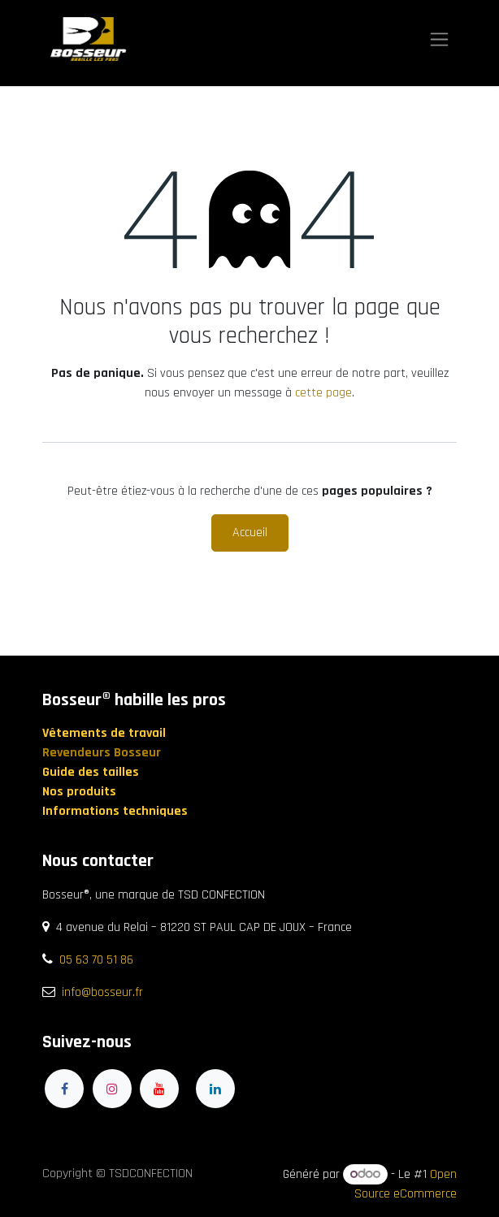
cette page (323, 392)
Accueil (249, 532)
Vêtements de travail (105, 733)
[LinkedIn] (215, 1088)
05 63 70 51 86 (96, 959)
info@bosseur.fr (102, 992)
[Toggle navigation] (439, 39)
